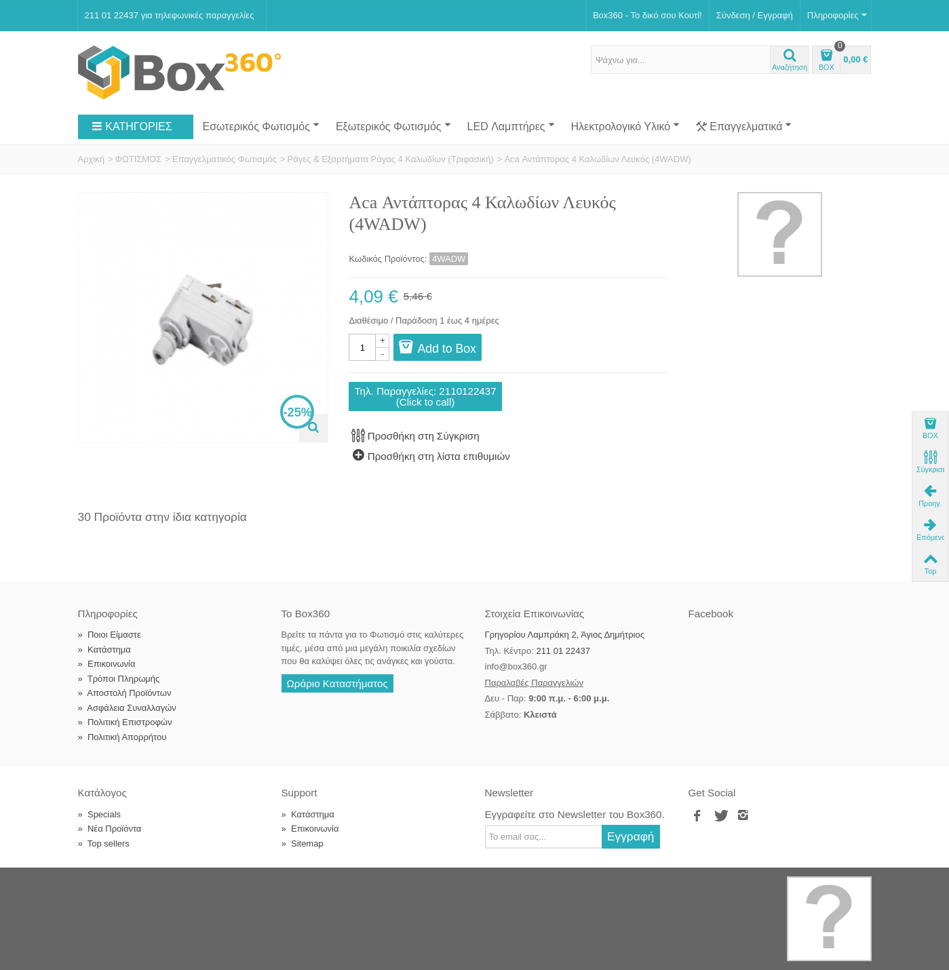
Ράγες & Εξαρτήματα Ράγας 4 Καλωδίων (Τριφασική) (391, 159)
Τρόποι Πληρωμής (119, 679)
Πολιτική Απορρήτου (122, 737)
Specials (99, 814)
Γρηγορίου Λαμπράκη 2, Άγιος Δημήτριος (564, 634)
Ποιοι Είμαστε (109, 634)
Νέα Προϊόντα (110, 828)
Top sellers (104, 843)
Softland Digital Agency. (301, 883)
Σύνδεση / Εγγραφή (754, 15)
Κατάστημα (104, 649)
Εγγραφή (631, 836)
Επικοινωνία (107, 664)
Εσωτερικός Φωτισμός (261, 126)
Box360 (163, 883)
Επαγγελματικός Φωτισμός (224, 159)
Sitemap (303, 843)
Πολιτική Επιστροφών (125, 722)
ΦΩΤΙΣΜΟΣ (138, 159)
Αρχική (91, 159)
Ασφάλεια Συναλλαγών (127, 708)
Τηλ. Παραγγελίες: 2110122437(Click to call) (425, 396)
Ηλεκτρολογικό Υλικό (625, 126)
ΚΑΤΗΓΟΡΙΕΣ (132, 127)
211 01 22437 (563, 651)
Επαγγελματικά (744, 127)
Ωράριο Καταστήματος (337, 683)
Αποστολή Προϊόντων (125, 693)
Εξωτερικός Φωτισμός (393, 126)
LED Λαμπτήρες (511, 126)
